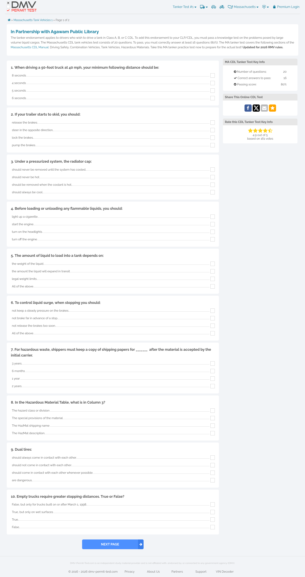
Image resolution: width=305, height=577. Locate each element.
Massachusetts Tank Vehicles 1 (33, 20)
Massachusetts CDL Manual (30, 47)
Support (200, 571)
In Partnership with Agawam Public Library (55, 31)
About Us (153, 571)
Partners (177, 571)
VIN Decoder (225, 571)
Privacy (129, 571)
